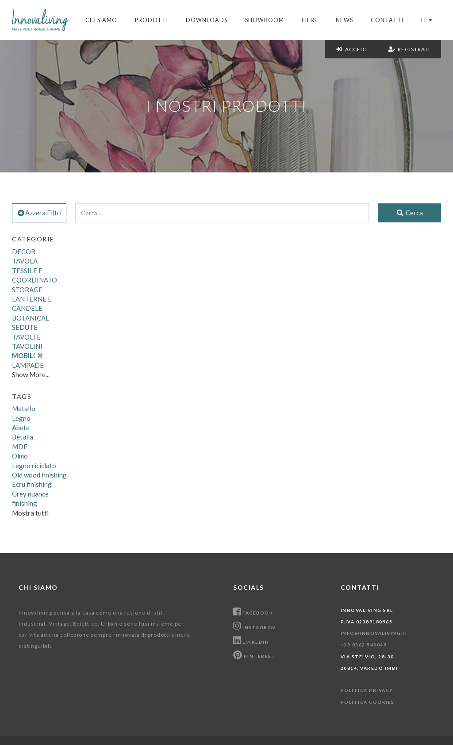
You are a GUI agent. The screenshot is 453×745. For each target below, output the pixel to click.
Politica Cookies (368, 702)
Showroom (264, 20)
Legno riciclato (34, 466)
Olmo (20, 456)
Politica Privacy (367, 690)
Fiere (310, 20)
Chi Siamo (101, 20)
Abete (21, 428)
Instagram (254, 627)
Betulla (22, 437)
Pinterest (254, 656)
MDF (19, 447)
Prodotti (151, 20)
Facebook (253, 612)
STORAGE (27, 290)
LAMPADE (28, 365)
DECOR (23, 252)
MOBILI (27, 355)
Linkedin (251, 642)
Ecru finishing (32, 484)
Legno (21, 418)
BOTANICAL (30, 318)
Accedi (351, 49)
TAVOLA (25, 261)
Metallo (23, 409)
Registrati (409, 49)
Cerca (409, 213)
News (344, 20)
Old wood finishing (39, 475)
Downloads (206, 20)
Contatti (387, 20)
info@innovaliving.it (375, 633)
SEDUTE (25, 327)
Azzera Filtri (39, 213)
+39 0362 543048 (364, 644)
